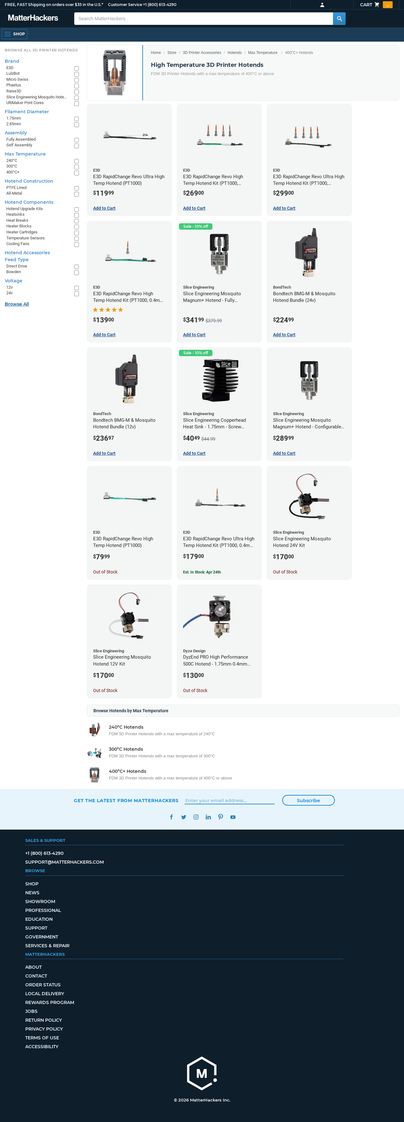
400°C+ (12, 172)
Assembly (16, 133)
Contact (36, 976)
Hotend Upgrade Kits (24, 208)
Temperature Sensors (25, 238)
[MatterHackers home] (202, 1074)
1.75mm (13, 118)
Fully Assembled (21, 139)
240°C (11, 160)
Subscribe (308, 800)
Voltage (13, 281)
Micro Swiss (17, 79)
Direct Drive (16, 266)
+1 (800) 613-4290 (159, 4)
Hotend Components (29, 202)
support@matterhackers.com (64, 862)
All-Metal (14, 193)
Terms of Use (42, 1038)
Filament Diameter (27, 112)
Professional (43, 910)
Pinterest (220, 817)
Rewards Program (49, 1002)
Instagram (195, 817)
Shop (32, 884)
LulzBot (13, 73)
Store (171, 52)
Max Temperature (262, 52)
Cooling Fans (17, 243)
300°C (11, 166)
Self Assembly (19, 145)
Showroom (40, 901)
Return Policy (43, 1020)
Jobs (31, 1011)
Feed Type (17, 259)
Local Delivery (44, 993)
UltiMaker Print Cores (25, 102)
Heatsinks (15, 214)
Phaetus (13, 85)
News (32, 893)
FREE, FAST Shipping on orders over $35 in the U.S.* (54, 4)
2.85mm (13, 123)
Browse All (17, 304)
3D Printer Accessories (202, 52)
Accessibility (41, 1046)
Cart (376, 4)
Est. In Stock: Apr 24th (202, 572)
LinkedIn (208, 817)
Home (156, 52)
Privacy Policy (44, 1029)
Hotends (235, 52)
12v (9, 287)
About (33, 967)
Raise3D (13, 91)
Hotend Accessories (27, 253)
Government (41, 937)
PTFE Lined (16, 187)
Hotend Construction (29, 181)
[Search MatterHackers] (339, 18)
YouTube (232, 817)
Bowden (13, 271)
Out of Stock (105, 571)
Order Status (43, 985)
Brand (12, 61)
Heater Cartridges (22, 232)
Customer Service (125, 4)
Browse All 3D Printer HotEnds (41, 50)
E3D (10, 67)
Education (39, 919)
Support (36, 928)
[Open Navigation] (14, 34)
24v (9, 293)
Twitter (183, 817)
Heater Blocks (19, 226)
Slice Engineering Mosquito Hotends (37, 97)
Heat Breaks (17, 220)
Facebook (171, 817)
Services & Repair (47, 946)
